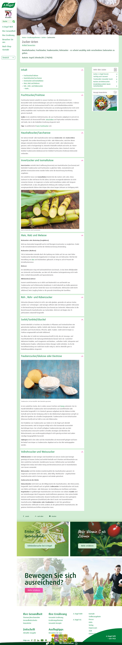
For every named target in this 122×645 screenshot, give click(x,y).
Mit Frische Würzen (66, 643)
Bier (33, 259)
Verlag (91, 625)
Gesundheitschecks (30, 621)
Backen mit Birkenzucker (101, 81)
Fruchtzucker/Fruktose (31, 75)
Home (24, 37)
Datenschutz (93, 634)
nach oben (40, 516)
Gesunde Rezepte (55, 623)
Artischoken (50, 119)
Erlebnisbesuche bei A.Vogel (40, 546)
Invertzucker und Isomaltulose (33, 81)
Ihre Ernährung (8, 35)
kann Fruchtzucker (42, 126)
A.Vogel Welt (7, 27)
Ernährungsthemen (33, 37)
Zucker (44, 37)
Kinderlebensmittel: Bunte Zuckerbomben (101, 85)
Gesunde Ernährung (56, 618)
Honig (62, 406)
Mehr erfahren (87, 546)
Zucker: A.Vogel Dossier (101, 74)
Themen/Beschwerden (31, 618)
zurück (26, 516)
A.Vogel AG (77, 620)
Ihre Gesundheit (8, 31)
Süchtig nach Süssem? (100, 76)
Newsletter (27, 623)
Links (90, 623)
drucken (55, 516)
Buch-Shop (6, 47)
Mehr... (27, 88)
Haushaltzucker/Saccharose (33, 78)
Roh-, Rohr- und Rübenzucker (33, 86)
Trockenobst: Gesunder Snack (103, 79)
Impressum (93, 628)
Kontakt (92, 614)
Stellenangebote (95, 617)
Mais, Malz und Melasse (31, 83)
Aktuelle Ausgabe (29, 633)
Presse (91, 620)
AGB (90, 631)
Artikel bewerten (30, 45)
